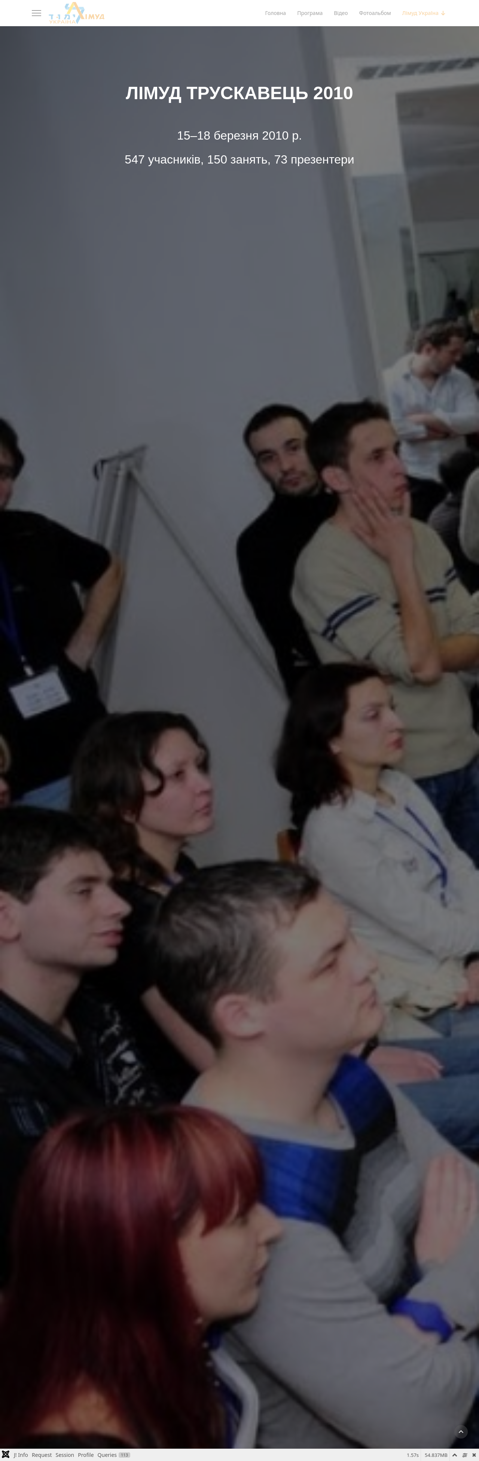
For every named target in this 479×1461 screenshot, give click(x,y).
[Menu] (36, 13)
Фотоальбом (375, 12)
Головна (275, 12)
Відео (341, 12)
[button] (461, 1432)
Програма (310, 12)
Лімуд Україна (420, 12)
